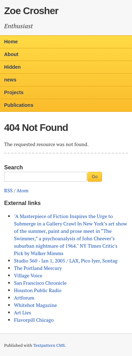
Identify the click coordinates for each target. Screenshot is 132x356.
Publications (18, 105)
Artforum (24, 297)
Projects (14, 92)
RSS (8, 190)
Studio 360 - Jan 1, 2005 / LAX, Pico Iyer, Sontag (66, 260)
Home (11, 41)
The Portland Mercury (38, 268)
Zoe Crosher (31, 10)
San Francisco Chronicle (40, 282)
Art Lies (22, 312)
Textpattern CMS (49, 345)
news (10, 80)
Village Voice (28, 275)
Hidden (12, 67)
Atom (23, 190)
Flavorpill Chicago (34, 319)
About (11, 54)
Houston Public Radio (38, 290)
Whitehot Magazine (35, 305)
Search (13, 167)
